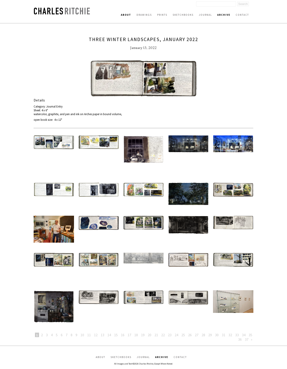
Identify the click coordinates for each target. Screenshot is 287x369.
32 (230, 335)
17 (129, 335)
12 (96, 335)
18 (136, 335)
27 (196, 335)
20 (149, 335)
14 (109, 335)
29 (210, 335)
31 (223, 335)
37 (246, 339)
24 (176, 335)
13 (102, 335)
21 (156, 335)
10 (82, 335)
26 (190, 335)
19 (143, 335)
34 (244, 335)
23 (170, 335)
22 (163, 335)
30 (217, 335)
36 (240, 339)
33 (237, 335)
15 (116, 335)
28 (203, 335)
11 (89, 335)
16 (122, 335)
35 (250, 335)
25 (183, 335)
